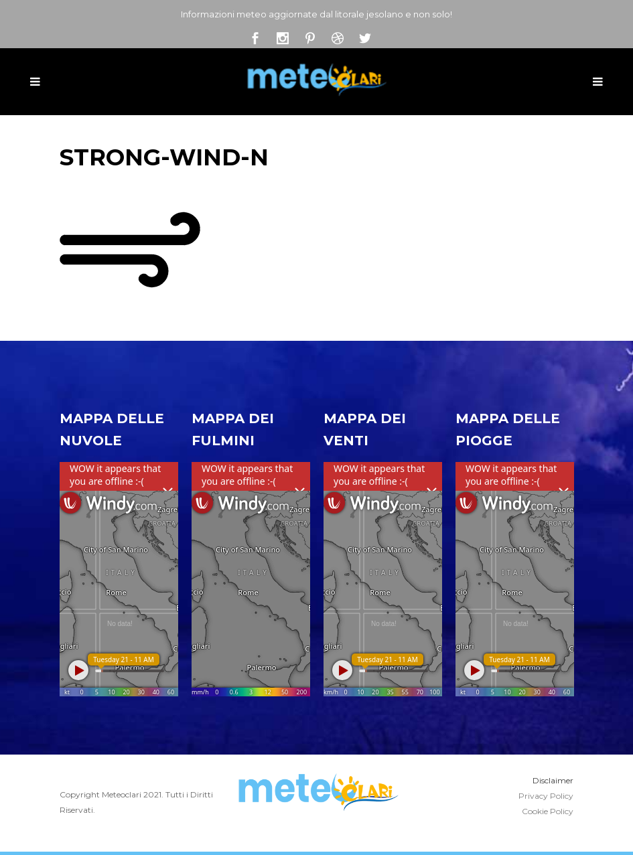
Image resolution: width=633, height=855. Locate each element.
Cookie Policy (547, 811)
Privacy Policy (545, 796)
